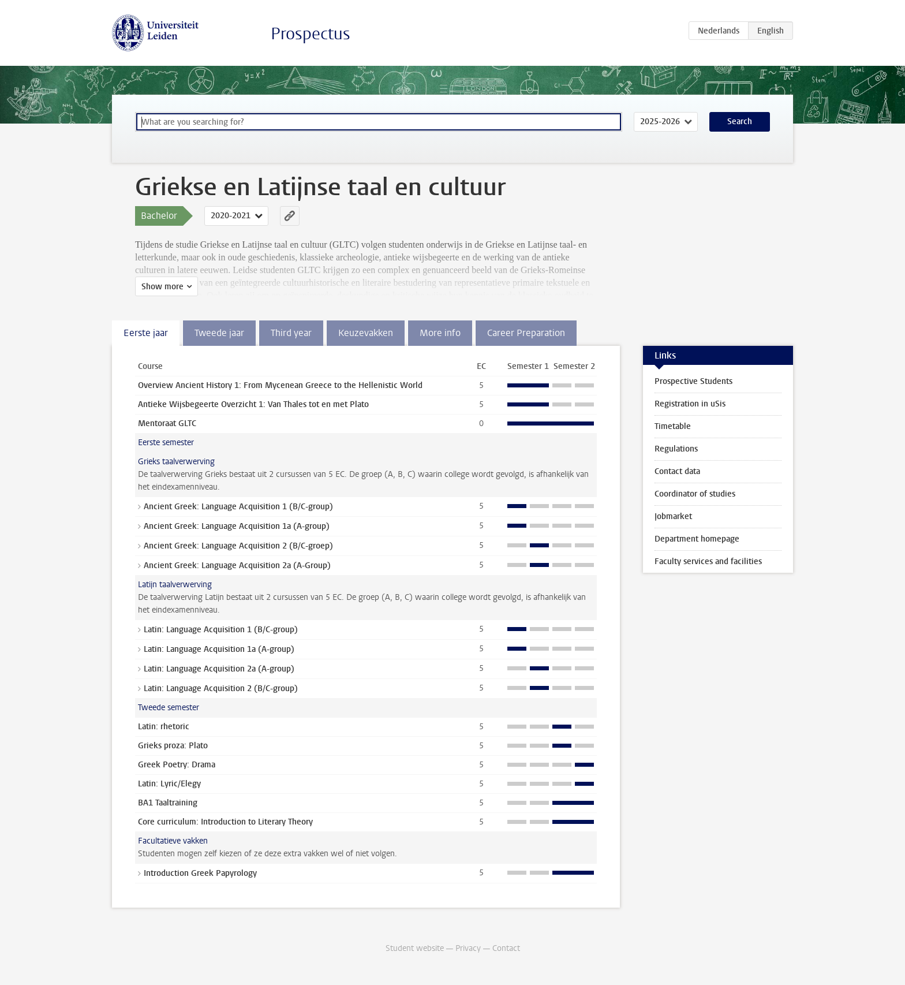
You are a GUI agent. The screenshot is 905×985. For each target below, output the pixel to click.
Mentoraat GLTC (167, 423)
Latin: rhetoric (163, 726)
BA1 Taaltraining (167, 802)
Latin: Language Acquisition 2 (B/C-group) (221, 688)
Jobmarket (673, 516)
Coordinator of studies (695, 493)
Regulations (676, 448)
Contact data (677, 471)
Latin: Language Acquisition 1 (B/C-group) (221, 629)
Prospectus (310, 33)
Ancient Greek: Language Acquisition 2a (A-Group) (237, 565)
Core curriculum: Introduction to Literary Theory (225, 821)
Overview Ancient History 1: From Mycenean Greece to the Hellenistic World (280, 385)
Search (739, 121)
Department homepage (697, 538)
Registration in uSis (690, 403)
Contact (506, 948)
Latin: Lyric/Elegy (169, 783)
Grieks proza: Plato (173, 745)
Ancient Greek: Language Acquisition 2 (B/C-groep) (238, 545)
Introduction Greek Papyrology (200, 873)
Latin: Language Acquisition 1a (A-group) (219, 649)
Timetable (673, 426)
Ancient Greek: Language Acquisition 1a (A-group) (237, 526)
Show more (162, 286)
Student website (415, 948)
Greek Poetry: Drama (176, 764)
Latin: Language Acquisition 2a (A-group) (219, 668)
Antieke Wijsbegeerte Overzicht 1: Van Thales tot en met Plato (253, 404)
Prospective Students (693, 381)
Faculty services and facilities (708, 561)
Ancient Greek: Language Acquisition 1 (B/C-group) (238, 506)
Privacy (468, 948)
